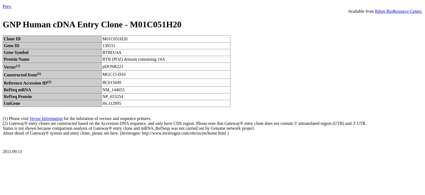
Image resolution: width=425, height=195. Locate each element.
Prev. (7, 6)
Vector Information (46, 118)
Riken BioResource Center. (398, 11)
